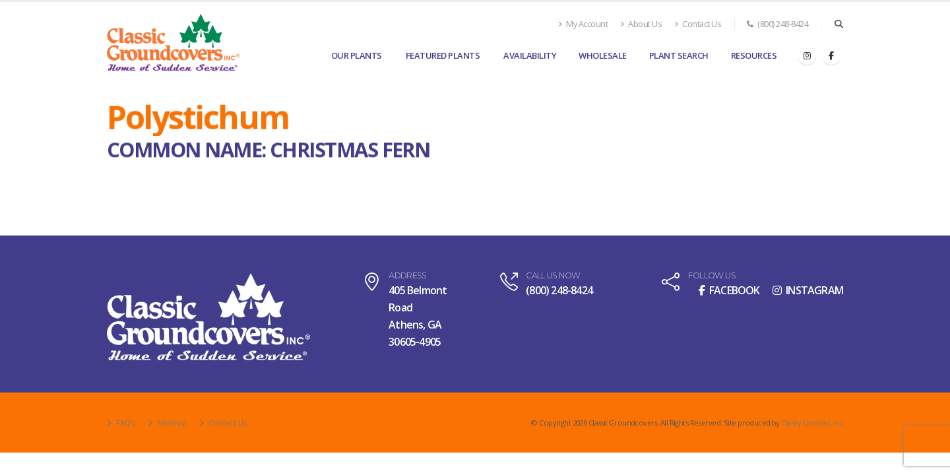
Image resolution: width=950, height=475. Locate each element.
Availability (529, 55)
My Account (583, 24)
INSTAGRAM (808, 290)
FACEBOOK (729, 290)
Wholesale (603, 55)
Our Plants (356, 55)
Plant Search (679, 55)
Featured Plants (443, 55)
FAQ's (124, 423)
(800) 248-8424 (777, 24)
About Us (641, 24)
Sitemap (171, 423)
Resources (754, 55)
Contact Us (697, 24)
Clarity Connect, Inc (812, 423)
